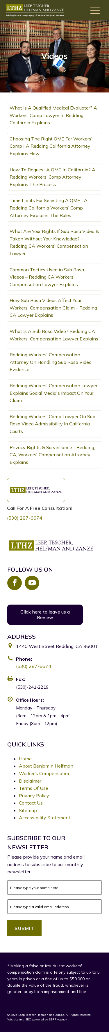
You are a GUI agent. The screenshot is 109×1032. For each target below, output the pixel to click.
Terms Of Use (33, 788)
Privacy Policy (34, 795)
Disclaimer (30, 781)
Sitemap (28, 810)
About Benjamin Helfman (46, 766)
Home (25, 759)
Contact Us (31, 803)
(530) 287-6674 (24, 518)
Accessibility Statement (44, 817)
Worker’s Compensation (45, 773)
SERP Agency (58, 1019)
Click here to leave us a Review (45, 614)
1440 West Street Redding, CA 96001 (57, 646)
